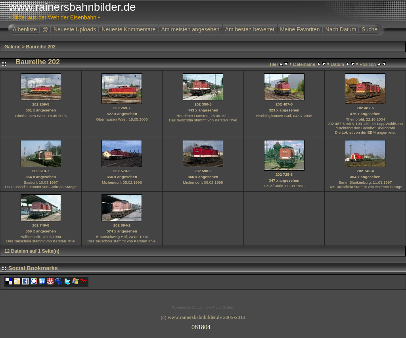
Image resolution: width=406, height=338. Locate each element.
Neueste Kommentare (128, 29)
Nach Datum (341, 29)
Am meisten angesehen (190, 29)
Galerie (12, 47)
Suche (369, 29)
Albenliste (25, 29)
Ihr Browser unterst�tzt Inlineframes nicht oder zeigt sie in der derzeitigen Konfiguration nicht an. (203, 326)
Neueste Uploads (75, 29)
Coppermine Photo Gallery (213, 307)
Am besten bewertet (250, 29)
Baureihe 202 (41, 47)
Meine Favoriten (300, 29)
